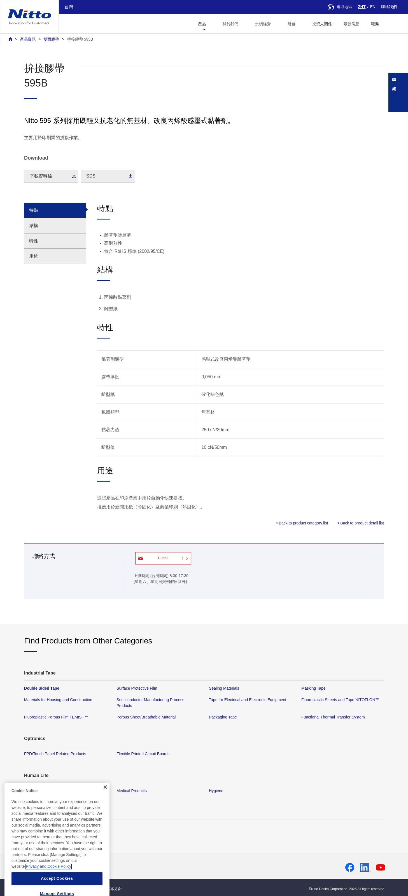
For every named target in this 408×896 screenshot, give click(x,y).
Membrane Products (42, 790)
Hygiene (216, 790)
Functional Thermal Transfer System (333, 717)
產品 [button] (202, 24)
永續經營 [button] (263, 24)
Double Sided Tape (41, 688)
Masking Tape (313, 688)
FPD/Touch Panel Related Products (55, 754)
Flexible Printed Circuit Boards (142, 754)
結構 (33, 225)
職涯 (375, 24)
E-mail (163, 558)
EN (373, 6)
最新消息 (351, 24)
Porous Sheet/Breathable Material (146, 717)
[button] (394, 23)
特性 (33, 241)
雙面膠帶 (51, 39)
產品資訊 (28, 39)
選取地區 (340, 6)
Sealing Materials (224, 688)
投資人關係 (322, 24)
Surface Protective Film (136, 688)
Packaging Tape (223, 717)
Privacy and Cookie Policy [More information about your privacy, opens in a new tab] (48, 882)
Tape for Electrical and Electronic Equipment (247, 700)
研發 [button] (291, 24)
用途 (33, 256)
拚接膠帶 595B (80, 39)
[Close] (105, 803)
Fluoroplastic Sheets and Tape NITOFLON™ (340, 700)
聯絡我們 (389, 6)
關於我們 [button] (230, 24)
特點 (33, 210)
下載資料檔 (41, 176)
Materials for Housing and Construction (58, 700)
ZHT (361, 6)
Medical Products (131, 790)
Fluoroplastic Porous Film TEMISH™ (56, 717)
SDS (90, 176)
